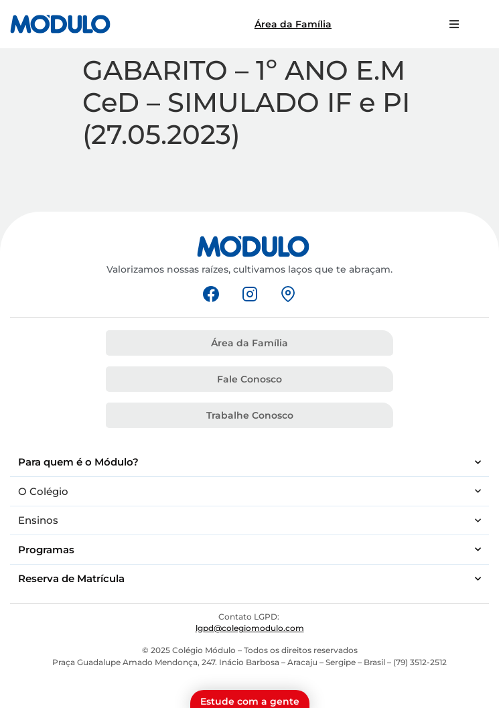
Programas (249, 549)
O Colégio (249, 491)
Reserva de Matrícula (249, 579)
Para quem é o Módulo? (249, 462)
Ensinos (249, 520)
